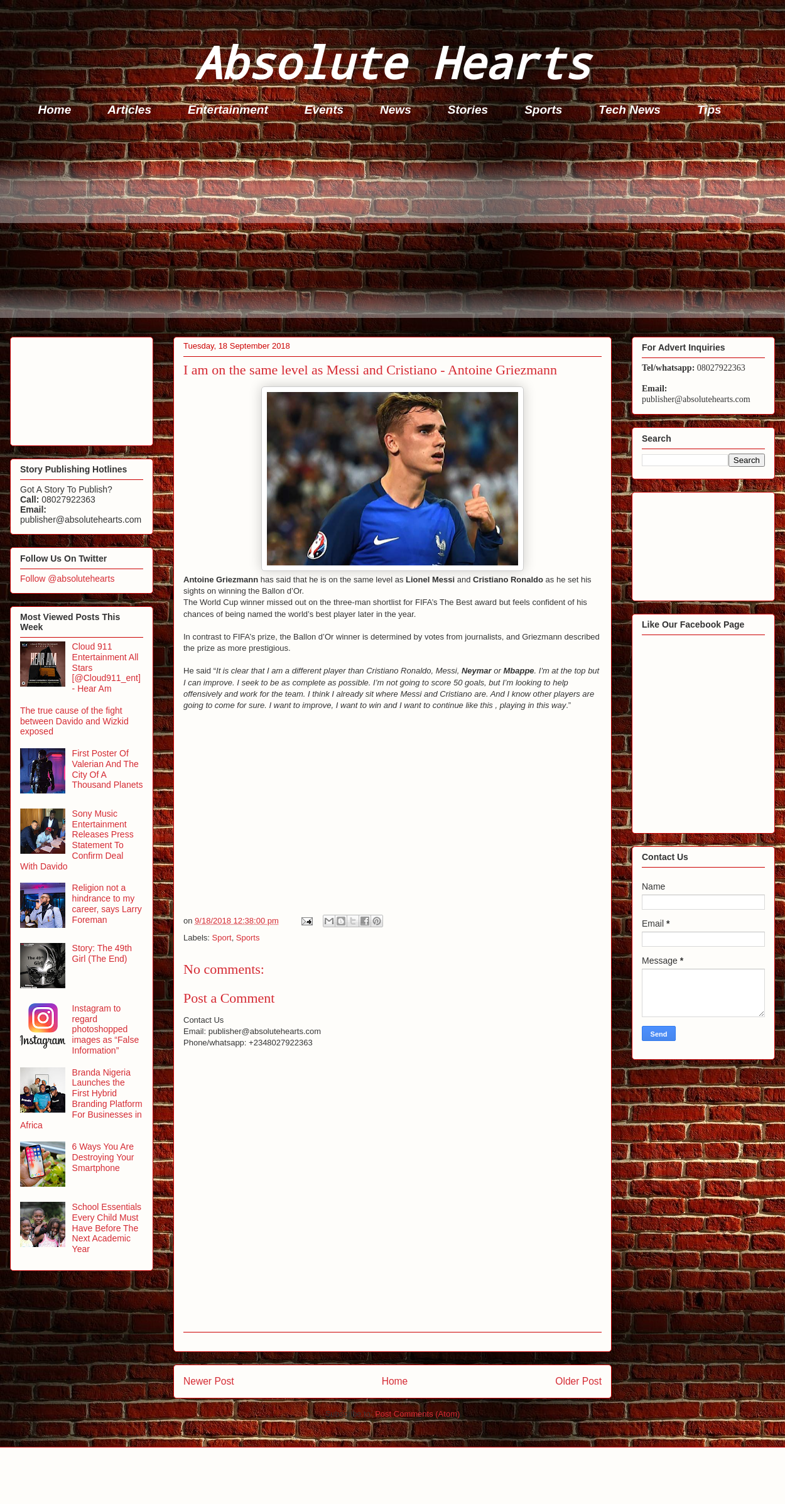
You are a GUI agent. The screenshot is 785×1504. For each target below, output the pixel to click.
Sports (543, 109)
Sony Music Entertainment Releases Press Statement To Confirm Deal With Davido (77, 840)
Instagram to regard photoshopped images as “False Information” (105, 1029)
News (395, 109)
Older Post (578, 1381)
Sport (222, 937)
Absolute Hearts (392, 62)
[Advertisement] (396, 230)
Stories (468, 109)
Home (55, 109)
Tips (709, 109)
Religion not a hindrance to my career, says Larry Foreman (107, 903)
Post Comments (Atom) (417, 1414)
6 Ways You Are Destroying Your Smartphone (103, 1157)
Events (324, 109)
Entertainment (228, 109)
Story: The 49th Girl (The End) (102, 953)
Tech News (629, 109)
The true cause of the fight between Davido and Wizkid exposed (74, 721)
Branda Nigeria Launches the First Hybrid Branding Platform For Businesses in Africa (81, 1098)
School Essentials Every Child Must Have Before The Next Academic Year (107, 1228)
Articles (129, 109)
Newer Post (208, 1381)
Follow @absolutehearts (67, 579)
